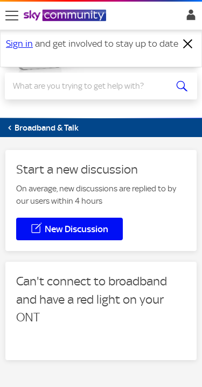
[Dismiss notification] (188, 44)
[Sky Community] (66, 16)
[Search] (91, 86)
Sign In (189, 18)
